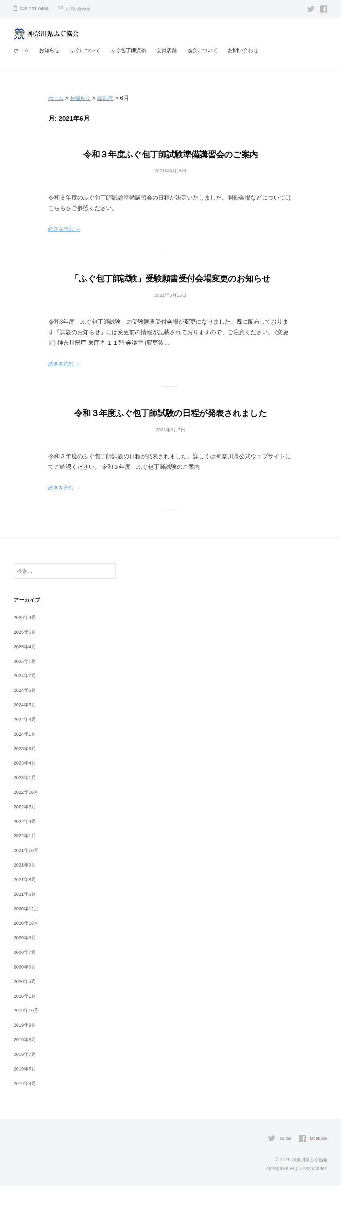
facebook (317, 1170)
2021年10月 (27, 883)
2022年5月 (26, 839)
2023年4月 (26, 795)
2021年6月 (26, 926)
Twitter (282, 1170)
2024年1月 (26, 766)
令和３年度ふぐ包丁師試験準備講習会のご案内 (170, 154)
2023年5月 (26, 781)
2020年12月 (27, 941)
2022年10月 (27, 824)
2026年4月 (26, 650)
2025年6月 (26, 664)
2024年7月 (26, 708)
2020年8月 (26, 970)
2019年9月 (26, 1057)
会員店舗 (166, 50)
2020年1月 (26, 1028)
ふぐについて (85, 50)
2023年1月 (26, 810)
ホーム (21, 50)
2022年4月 (26, 854)
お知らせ (49, 50)
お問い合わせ (80, 8)
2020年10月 (27, 955)
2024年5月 (26, 737)
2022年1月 (26, 868)
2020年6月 (26, 999)
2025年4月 (26, 679)
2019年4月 (26, 1116)
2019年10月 (27, 1043)
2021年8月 (26, 912)
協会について (202, 50)
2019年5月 (26, 1101)
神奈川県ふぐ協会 (308, 1192)
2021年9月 (26, 897)
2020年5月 (26, 1014)
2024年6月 (26, 722)
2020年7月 (26, 985)
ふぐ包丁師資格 (128, 50)
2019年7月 (26, 1087)
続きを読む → (66, 229)
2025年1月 (26, 694)
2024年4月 (26, 752)
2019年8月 (26, 1072)
